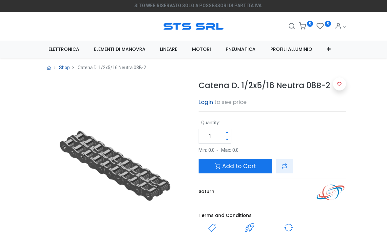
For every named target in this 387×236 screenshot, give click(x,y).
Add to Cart (235, 166)
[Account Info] (340, 27)
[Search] (291, 27)
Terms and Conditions (225, 215)
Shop (64, 67)
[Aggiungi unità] (227, 132)
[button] (328, 49)
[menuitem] (64, 49)
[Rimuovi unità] (227, 139)
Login (206, 102)
